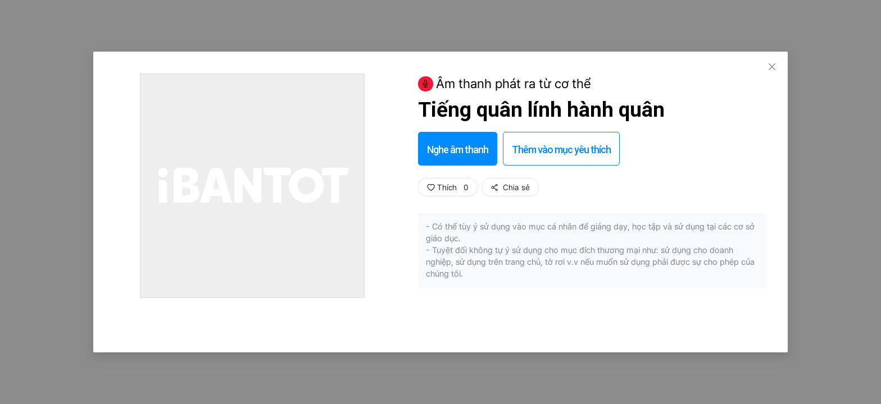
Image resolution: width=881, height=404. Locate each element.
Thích (448, 187)
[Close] (772, 67)
